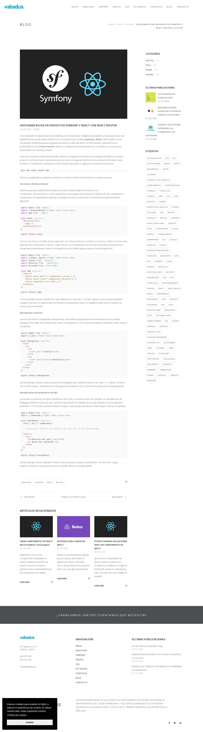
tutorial (160, 348)
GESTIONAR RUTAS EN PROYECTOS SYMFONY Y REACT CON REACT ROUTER (68, 125)
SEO (78, 664)
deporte (151, 202)
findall (150, 234)
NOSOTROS (81, 650)
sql (166, 321)
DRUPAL (80, 659)
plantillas (152, 283)
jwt (148, 261)
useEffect (167, 364)
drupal (171, 212)
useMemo (151, 370)
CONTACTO (81, 682)
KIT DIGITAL (82, 668)
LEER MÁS (25, 582)
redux (150, 294)
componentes (154, 185)
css (168, 196)
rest (164, 299)
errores (175, 218)
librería (158, 261)
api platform (153, 164)
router (59, 482)
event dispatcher (155, 223)
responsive (152, 299)
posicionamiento (170, 283)
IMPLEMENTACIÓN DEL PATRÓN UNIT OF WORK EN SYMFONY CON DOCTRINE (169, 111)
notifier (170, 272)
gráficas (151, 245)
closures (151, 174)
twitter (151, 353)
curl (176, 196)
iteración (152, 256)
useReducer (165, 370)
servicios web (153, 310)
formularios (164, 234)
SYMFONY (80, 655)
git (163, 239)
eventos (172, 223)
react (50, 482)
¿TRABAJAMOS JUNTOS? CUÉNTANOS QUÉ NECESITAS (101, 615)
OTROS (130, 24)
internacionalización (158, 250)
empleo (163, 218)
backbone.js (153, 169)
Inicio (112, 24)
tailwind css (153, 343)
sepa (171, 305)
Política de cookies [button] (16, 715)
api (174, 158)
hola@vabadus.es (28, 666)
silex (149, 315)
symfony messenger (157, 337)
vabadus (174, 375)
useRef (150, 375)
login (169, 261)
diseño (162, 202)
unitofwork (153, 359)
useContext (153, 364)
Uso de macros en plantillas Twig (147, 646)
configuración (172, 185)
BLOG (121, 24)
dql (162, 212)
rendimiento (163, 294)
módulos (163, 267)
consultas (165, 191)
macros (151, 267)
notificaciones (154, 272)
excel (149, 229)
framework (152, 239)
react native (174, 288)
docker (175, 207)
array (167, 164)
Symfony (150, 60)
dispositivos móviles (157, 207)
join (177, 256)
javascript (26, 482)
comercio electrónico (158, 180)
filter (175, 229)
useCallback (169, 359)
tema (149, 348)
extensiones (162, 229)
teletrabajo (169, 343)
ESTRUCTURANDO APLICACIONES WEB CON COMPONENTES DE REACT (110, 545)
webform (151, 380)
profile (150, 288)
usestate (162, 375)
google (173, 239)
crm (161, 196)
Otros (36, 129)
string (175, 321)
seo (163, 305)
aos (167, 158)
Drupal (149, 69)
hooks (163, 245)
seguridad (152, 305)
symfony (39, 482)
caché (165, 169)
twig (171, 348)
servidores (169, 310)
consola (151, 191)
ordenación (153, 277)
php (172, 277)
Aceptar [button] (30, 722)
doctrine (151, 212)
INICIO (79, 646)
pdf (164, 277)
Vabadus (149, 74)
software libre (163, 315)
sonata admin (154, 321)
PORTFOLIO (81, 673)
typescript (164, 353)
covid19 (151, 196)
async (177, 164)
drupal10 (151, 218)
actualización (154, 158)
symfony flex (153, 332)
